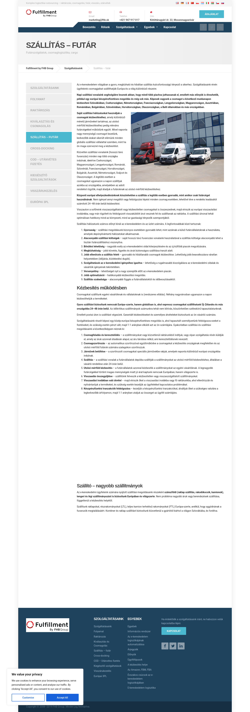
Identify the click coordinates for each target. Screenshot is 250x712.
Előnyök (132, 654)
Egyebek (149, 27)
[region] (45, 687)
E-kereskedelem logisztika (142, 687)
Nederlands (202, 3)
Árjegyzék (133, 649)
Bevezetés (89, 27)
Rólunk (105, 27)
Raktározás (40, 110)
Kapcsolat (170, 27)
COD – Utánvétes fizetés (43, 162)
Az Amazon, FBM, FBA (140, 669)
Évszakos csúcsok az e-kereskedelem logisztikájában (140, 679)
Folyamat (37, 99)
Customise (28, 697)
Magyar (212, 3)
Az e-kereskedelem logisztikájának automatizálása (138, 640)
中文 (192, 3)
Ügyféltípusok (135, 659)
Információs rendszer (139, 631)
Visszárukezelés (43, 190)
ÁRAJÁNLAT (212, 14)
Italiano (207, 3)
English (177, 3)
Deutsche (182, 3)
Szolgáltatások (125, 27)
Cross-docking (42, 148)
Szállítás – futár (44, 137)
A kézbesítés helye (138, 664)
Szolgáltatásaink (44, 87)
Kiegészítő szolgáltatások (43, 177)
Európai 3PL (39, 202)
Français (187, 3)
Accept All (62, 697)
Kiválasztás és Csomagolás (42, 124)
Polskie (197, 3)
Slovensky (222, 3)
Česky (217, 3)
